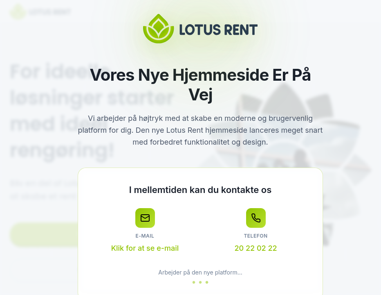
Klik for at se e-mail (145, 248)
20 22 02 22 (255, 248)
